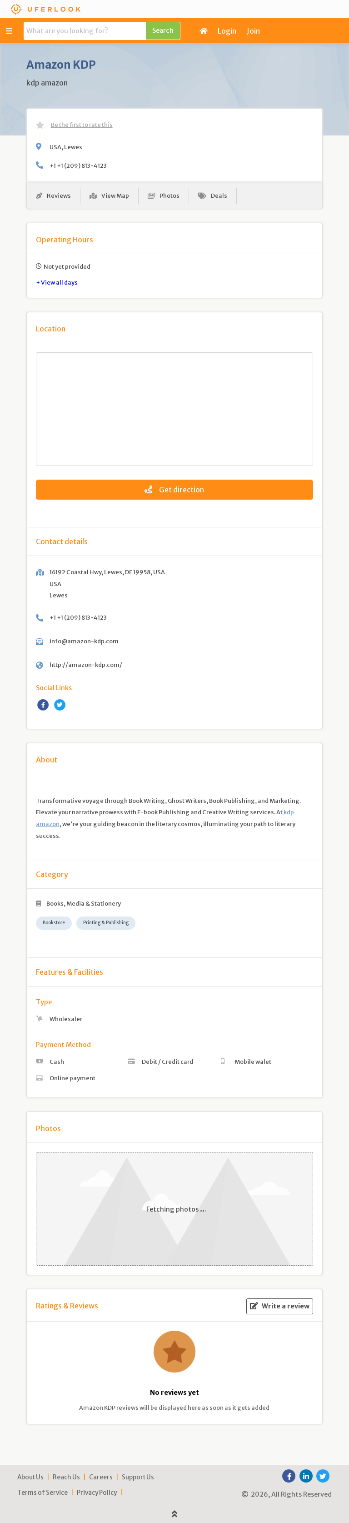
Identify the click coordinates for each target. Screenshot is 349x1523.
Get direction (174, 489)
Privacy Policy (97, 1493)
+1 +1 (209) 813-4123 (78, 165)
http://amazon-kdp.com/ (86, 664)
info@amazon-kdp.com (84, 641)
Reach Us (66, 1477)
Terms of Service (42, 1493)
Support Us (138, 1477)
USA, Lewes (66, 146)
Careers (101, 1477)
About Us (30, 1477)
